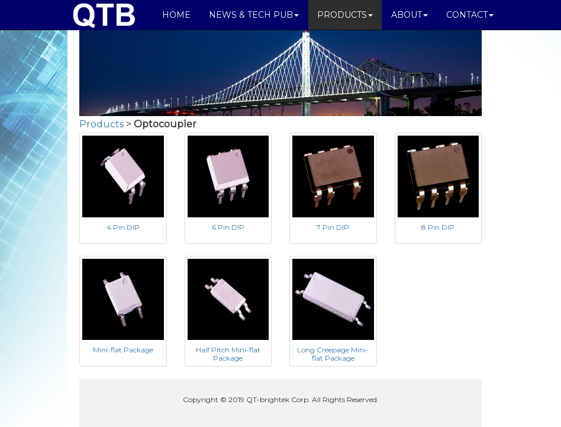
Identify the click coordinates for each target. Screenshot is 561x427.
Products (101, 124)
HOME (176, 14)
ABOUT (409, 14)
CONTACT (470, 14)
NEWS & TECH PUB (254, 14)
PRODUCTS (345, 14)
